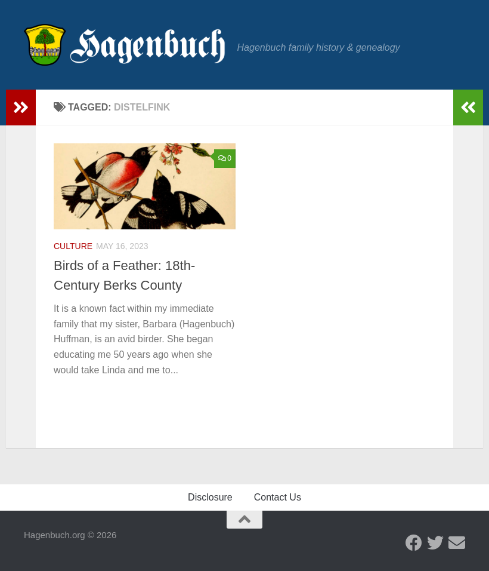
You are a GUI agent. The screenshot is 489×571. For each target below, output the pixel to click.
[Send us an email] (456, 543)
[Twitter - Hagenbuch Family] (435, 543)
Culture (73, 246)
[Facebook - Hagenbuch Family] (414, 543)
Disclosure (210, 497)
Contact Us (277, 497)
